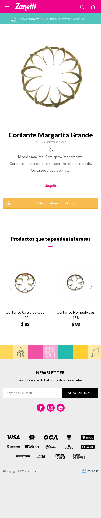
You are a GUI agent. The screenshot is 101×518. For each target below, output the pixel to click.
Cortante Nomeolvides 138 (76, 315)
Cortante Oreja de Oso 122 (25, 315)
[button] (91, 287)
